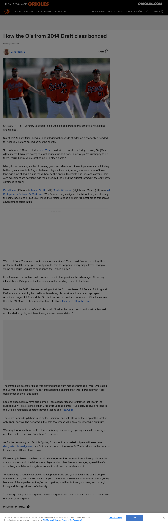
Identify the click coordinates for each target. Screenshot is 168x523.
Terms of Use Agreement (72, 520)
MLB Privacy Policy (50, 520)
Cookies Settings (115, 518)
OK (135, 518)
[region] (84, 518)
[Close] (164, 518)
